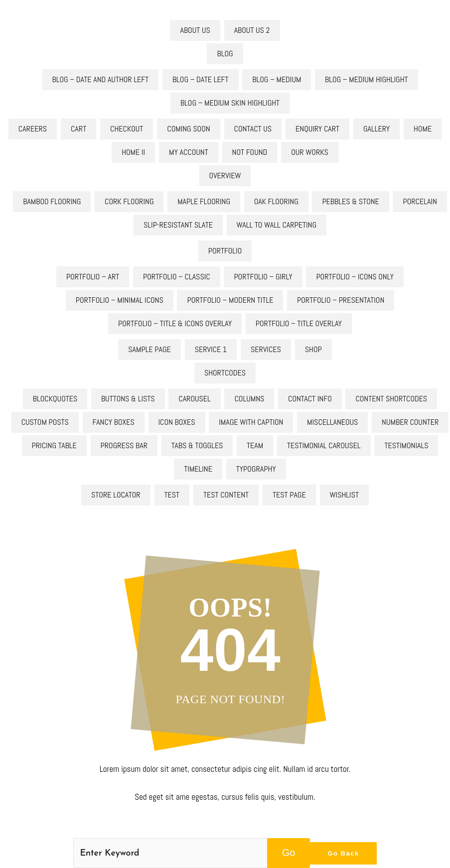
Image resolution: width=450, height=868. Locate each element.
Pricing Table (54, 445)
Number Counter (410, 422)
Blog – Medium (276, 79)
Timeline (198, 469)
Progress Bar (124, 445)
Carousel (194, 398)
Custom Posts (45, 422)
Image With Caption (251, 422)
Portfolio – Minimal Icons (119, 300)
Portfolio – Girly (263, 276)
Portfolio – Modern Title (230, 300)
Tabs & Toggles (197, 445)
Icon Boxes (176, 422)
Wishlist (344, 495)
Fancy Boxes (114, 422)
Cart (78, 129)
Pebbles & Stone (350, 201)
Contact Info (310, 398)
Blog (225, 53)
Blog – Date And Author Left (100, 79)
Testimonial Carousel (324, 445)
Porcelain (420, 201)
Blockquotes (55, 398)
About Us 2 (252, 30)
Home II (133, 152)
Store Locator (116, 495)
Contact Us (253, 129)
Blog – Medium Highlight (366, 79)
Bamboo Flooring (52, 201)
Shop (313, 349)
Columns (249, 398)
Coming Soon (188, 129)
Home (423, 129)
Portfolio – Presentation (340, 300)
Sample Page (149, 349)
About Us (195, 30)
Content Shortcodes (391, 398)
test (172, 495)
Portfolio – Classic (176, 276)
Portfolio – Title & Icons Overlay (175, 323)
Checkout (126, 129)
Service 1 (211, 349)
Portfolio (225, 251)
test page (289, 495)
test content (226, 495)
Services (266, 349)
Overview (225, 175)
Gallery (376, 129)
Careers (32, 129)
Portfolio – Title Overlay (299, 323)
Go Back (343, 853)
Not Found (250, 152)
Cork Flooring (129, 201)
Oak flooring (276, 201)
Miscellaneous (332, 422)
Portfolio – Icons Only (355, 276)
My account (188, 152)
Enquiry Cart (317, 129)
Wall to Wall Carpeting (276, 225)
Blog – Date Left (200, 79)
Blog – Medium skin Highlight (230, 103)
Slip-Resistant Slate (178, 225)
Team (255, 445)
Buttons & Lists (128, 398)
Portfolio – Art (92, 276)
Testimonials (406, 445)
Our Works (309, 152)
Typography (256, 469)
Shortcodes (225, 373)
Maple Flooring (203, 201)
